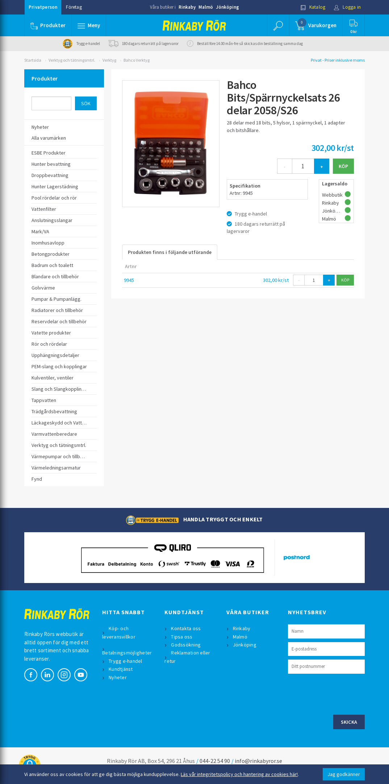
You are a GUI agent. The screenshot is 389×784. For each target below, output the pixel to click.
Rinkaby (187, 7)
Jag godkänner (343, 774)
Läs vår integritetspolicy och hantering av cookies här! (239, 774)
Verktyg (109, 60)
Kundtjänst (121, 669)
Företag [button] (73, 7)
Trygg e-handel (125, 661)
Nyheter (118, 677)
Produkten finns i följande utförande (170, 252)
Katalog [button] (313, 7)
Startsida (32, 60)
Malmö (205, 7)
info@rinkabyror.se (258, 760)
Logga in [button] (347, 7)
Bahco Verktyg (137, 60)
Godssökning (186, 644)
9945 (129, 280)
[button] (89, 25)
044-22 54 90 (215, 760)
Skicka (349, 722)
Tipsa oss (181, 636)
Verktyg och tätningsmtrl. (72, 60)
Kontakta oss (186, 628)
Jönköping (227, 7)
